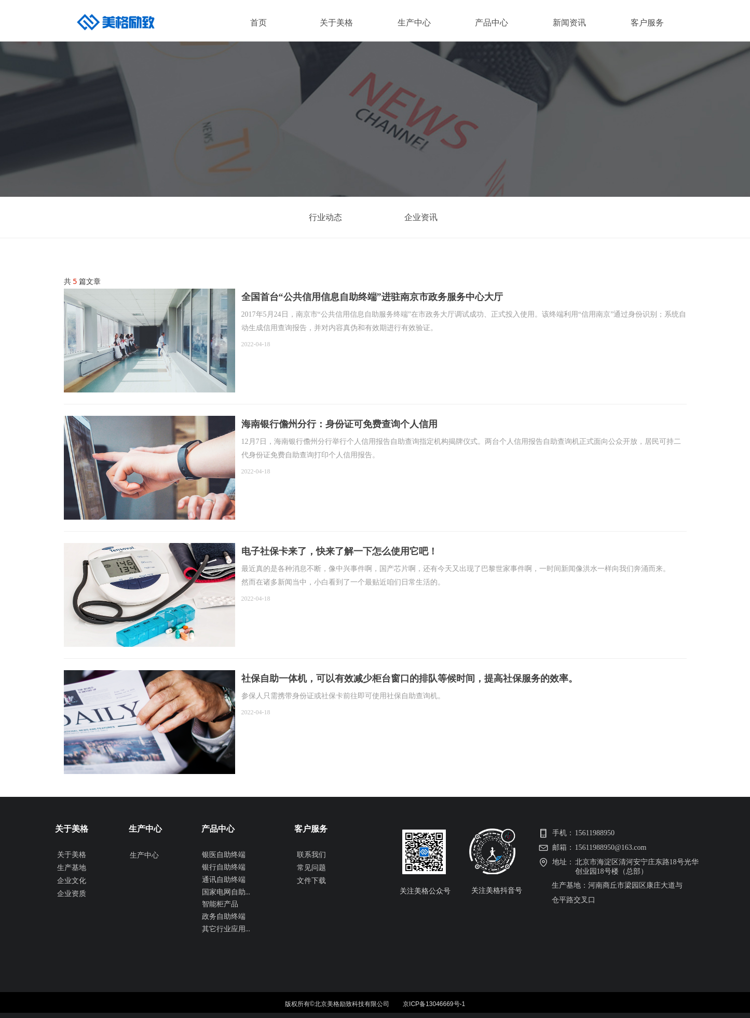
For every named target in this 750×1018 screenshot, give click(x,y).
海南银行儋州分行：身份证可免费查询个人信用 (339, 424)
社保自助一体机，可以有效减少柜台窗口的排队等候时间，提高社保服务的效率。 (409, 678)
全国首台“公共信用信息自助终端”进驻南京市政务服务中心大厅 (372, 297)
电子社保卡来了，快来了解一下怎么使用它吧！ (339, 551)
